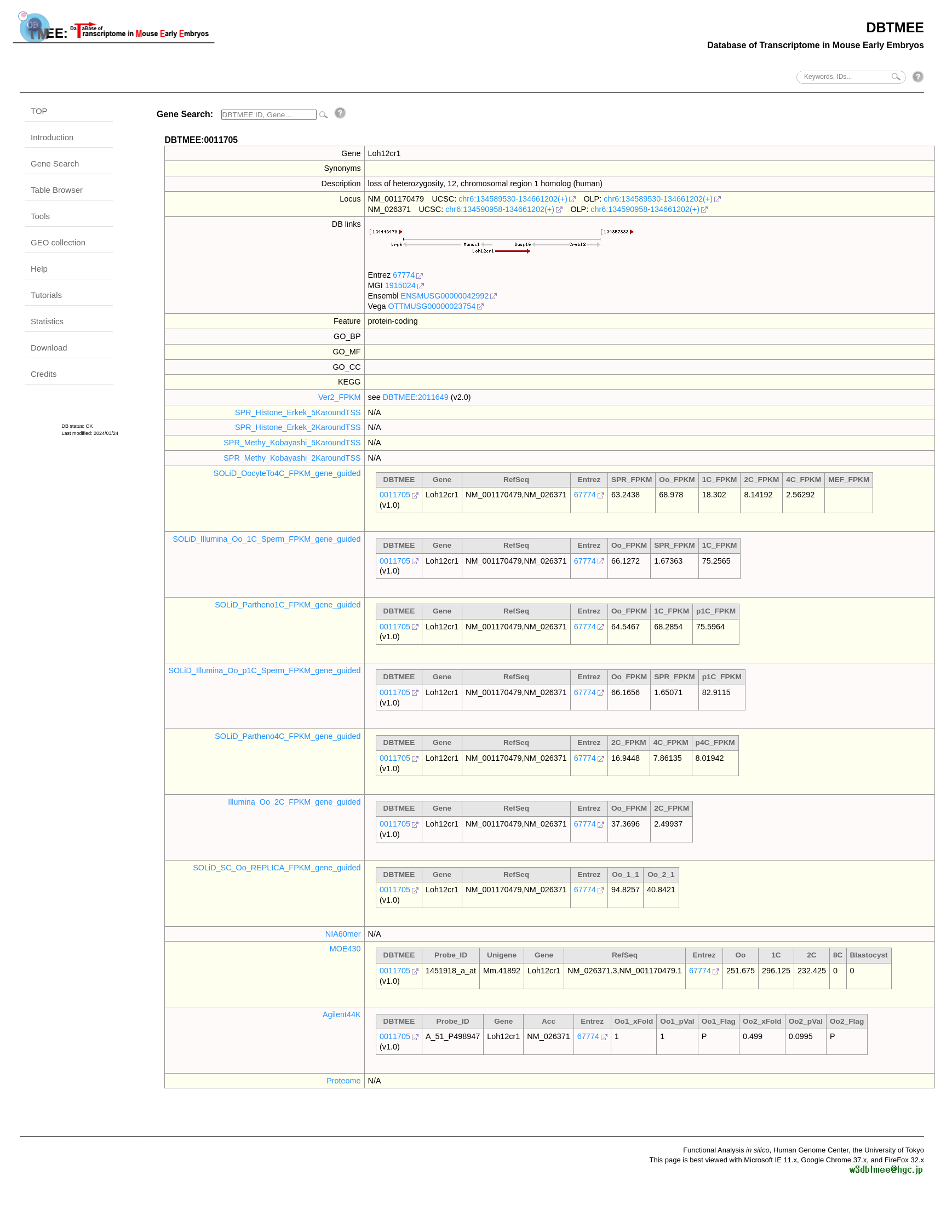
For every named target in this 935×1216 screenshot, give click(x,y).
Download (49, 347)
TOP (39, 111)
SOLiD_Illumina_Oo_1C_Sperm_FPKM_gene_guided (266, 539)
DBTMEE (895, 27)
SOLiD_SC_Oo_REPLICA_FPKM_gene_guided (276, 867)
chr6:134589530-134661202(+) (512, 198)
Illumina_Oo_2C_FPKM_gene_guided (294, 802)
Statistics (47, 321)
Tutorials (46, 295)
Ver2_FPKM (339, 397)
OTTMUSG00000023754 (431, 306)
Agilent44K (342, 1014)
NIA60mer (343, 934)
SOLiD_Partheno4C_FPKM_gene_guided (287, 736)
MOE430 (345, 948)
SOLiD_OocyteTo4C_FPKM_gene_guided (287, 473)
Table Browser (57, 189)
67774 (404, 275)
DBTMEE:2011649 (416, 397)
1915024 (400, 285)
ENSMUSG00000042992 (445, 295)
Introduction (52, 137)
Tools (40, 216)
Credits (44, 373)
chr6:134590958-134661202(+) (499, 209)
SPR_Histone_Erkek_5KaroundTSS (298, 412)
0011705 (395, 494)
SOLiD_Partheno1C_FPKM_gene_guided (287, 604)
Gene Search (55, 163)
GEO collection (58, 242)
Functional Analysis (726, 1150)
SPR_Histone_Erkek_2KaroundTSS (298, 427)
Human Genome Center (810, 1150)
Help (39, 268)
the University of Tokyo (888, 1150)
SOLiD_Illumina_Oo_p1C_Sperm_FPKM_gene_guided (264, 670)
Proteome (343, 1080)
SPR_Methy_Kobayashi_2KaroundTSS (291, 458)
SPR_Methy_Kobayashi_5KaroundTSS (291, 442)
